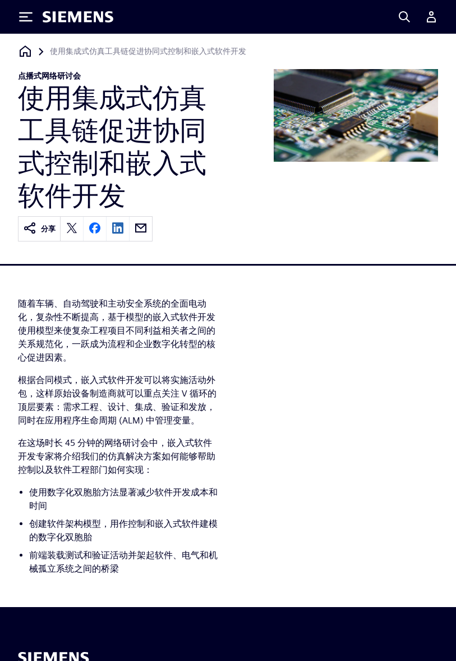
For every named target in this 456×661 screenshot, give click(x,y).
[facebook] (95, 229)
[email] (141, 229)
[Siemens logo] (78, 16)
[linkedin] (118, 229)
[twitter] (72, 229)
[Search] (404, 17)
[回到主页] (25, 51)
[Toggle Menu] (26, 17)
